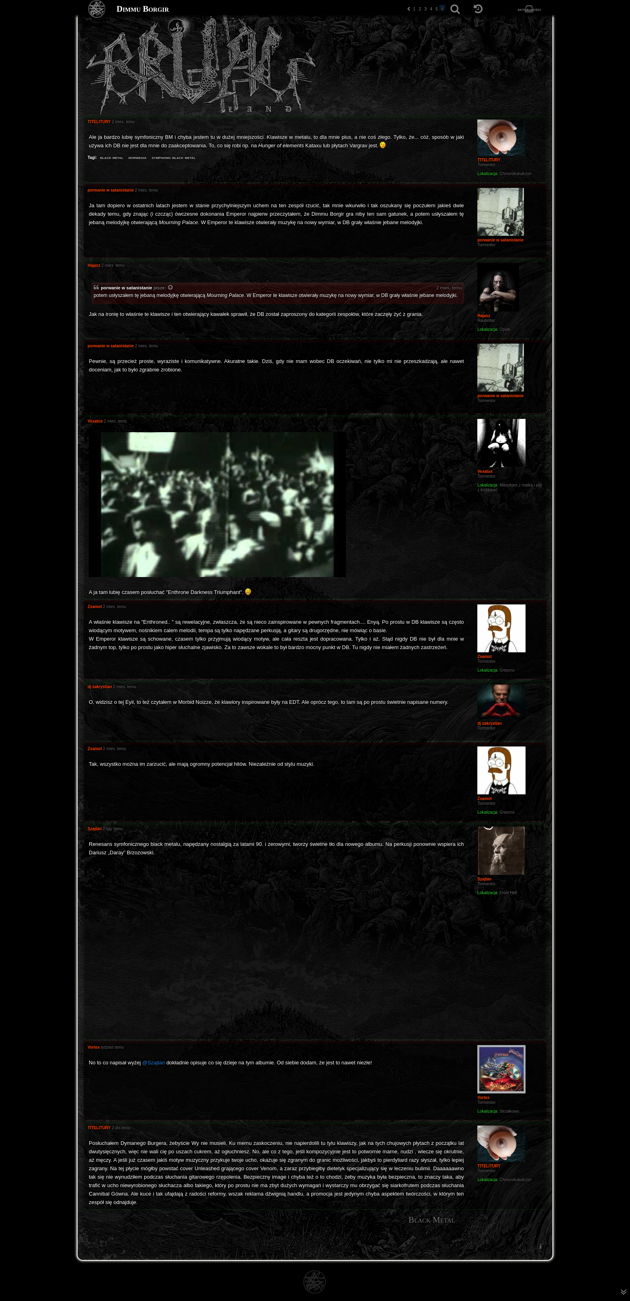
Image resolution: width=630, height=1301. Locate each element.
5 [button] (437, 8)
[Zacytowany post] (170, 288)
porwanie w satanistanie (126, 287)
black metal (111, 157)
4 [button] (431, 8)
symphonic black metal (173, 157)
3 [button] (425, 8)
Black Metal (432, 1220)
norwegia (138, 157)
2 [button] (420, 8)
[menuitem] (540, 1246)
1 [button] (414, 8)
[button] (408, 9)
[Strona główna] (97, 9)
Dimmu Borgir (143, 9)
